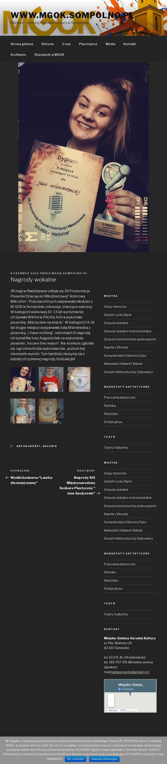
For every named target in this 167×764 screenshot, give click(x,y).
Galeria (49, 446)
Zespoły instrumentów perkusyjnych (130, 339)
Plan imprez (88, 44)
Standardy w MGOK (49, 54)
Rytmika (110, 405)
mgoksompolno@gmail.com (129, 672)
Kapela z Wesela (116, 347)
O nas (66, 44)
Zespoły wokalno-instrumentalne (128, 331)
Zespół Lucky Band (117, 315)
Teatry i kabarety (116, 447)
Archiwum (18, 54)
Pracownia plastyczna (119, 397)
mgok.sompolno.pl (69, 273)
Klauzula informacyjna (104, 759)
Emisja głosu (113, 422)
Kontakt (130, 44)
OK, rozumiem (75, 759)
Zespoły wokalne (116, 323)
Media (110, 44)
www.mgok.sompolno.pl (72, 15)
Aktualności (28, 446)
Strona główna (21, 44)
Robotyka (111, 414)
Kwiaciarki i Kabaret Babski (123, 363)
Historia (47, 44)
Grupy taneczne (115, 306)
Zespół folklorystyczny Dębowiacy (128, 372)
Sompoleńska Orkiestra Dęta (125, 355)
